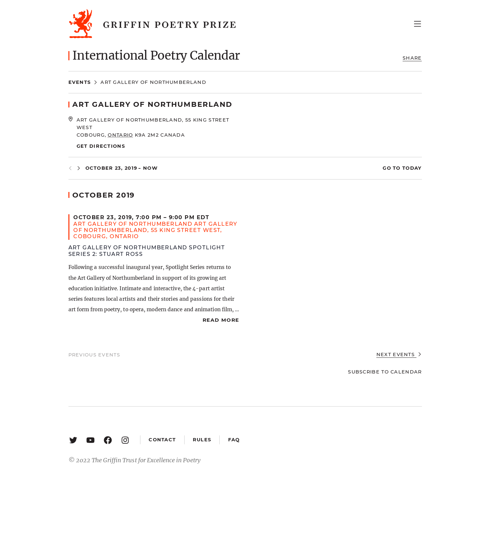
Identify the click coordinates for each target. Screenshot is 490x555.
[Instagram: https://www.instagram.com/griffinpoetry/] (125, 440)
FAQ (234, 440)
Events (79, 82)
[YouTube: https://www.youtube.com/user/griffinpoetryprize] (90, 440)
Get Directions (101, 146)
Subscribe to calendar (385, 372)
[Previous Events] (70, 168)
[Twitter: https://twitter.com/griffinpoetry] (73, 440)
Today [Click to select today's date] (411, 168)
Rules (202, 440)
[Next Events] (79, 168)
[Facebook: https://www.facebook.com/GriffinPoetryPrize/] (108, 440)
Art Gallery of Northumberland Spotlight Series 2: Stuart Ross (146, 250)
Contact (162, 440)
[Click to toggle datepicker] (121, 168)
